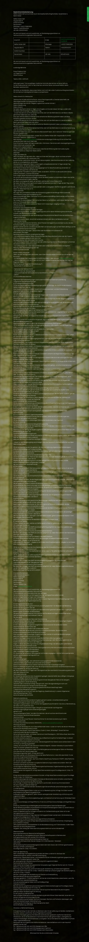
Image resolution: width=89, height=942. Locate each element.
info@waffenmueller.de (29, 139)
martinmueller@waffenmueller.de (52, 723)
